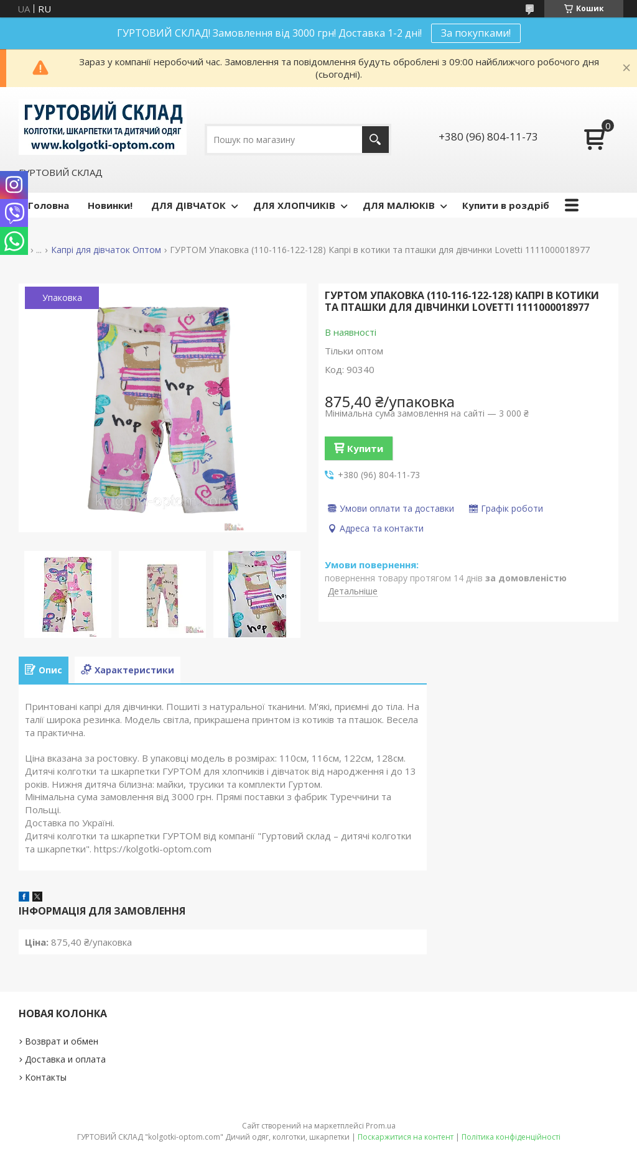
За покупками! (476, 33)
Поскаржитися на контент (405, 1137)
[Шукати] (375, 139)
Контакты (46, 1077)
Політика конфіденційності (511, 1137)
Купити (365, 448)
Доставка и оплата (65, 1059)
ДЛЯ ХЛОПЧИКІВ (294, 205)
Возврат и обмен (61, 1041)
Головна (48, 205)
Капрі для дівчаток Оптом (106, 250)
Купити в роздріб (505, 205)
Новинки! (110, 205)
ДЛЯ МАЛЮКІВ (399, 205)
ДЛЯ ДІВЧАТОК (188, 205)
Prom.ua (381, 1125)
